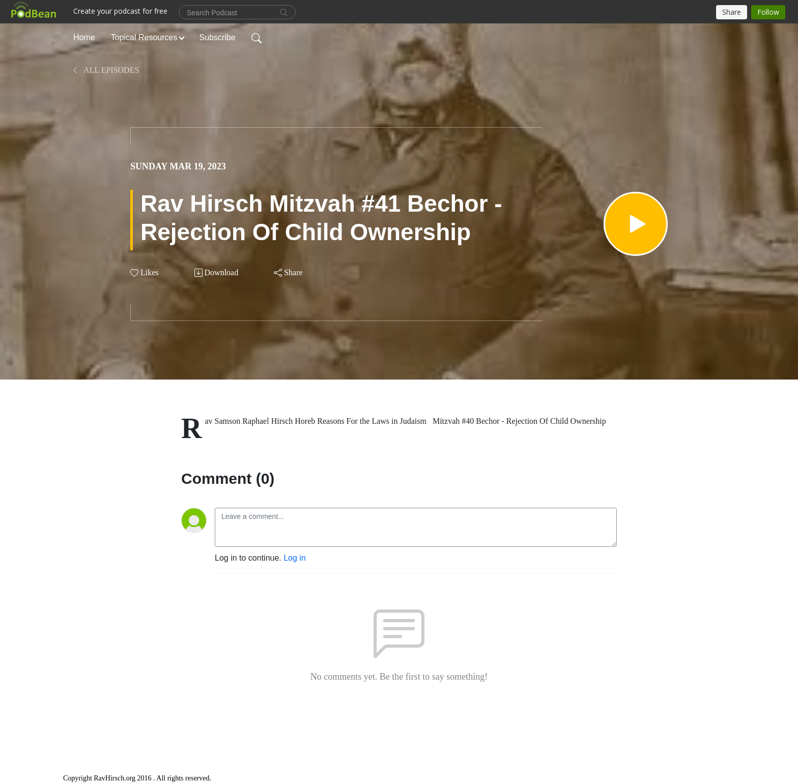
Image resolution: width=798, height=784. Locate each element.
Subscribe (218, 37)
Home (84, 37)
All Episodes (105, 70)
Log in (294, 558)
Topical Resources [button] (144, 37)
